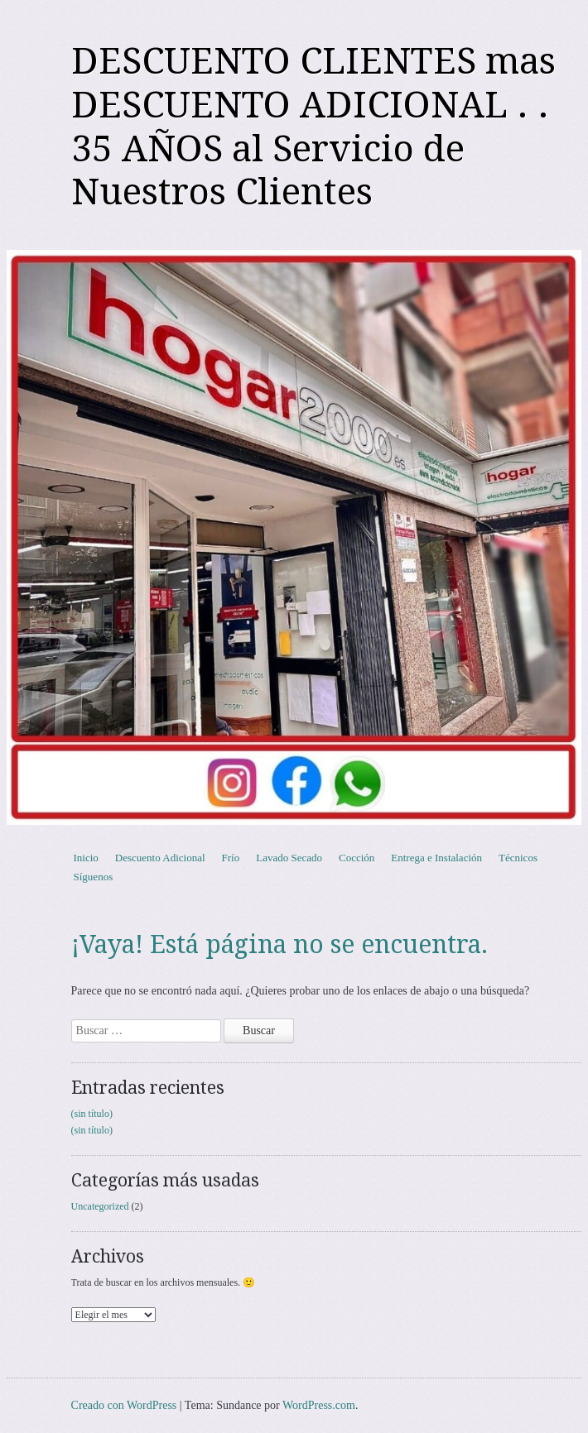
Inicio (86, 857)
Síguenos (93, 876)
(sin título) (92, 1113)
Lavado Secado (289, 857)
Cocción (356, 857)
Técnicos (518, 857)
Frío (231, 857)
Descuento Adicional (160, 857)
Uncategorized (100, 1206)
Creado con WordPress (124, 1405)
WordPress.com (318, 1405)
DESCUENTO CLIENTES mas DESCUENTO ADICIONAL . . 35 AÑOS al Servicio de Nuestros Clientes (313, 126)
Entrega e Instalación (436, 857)
